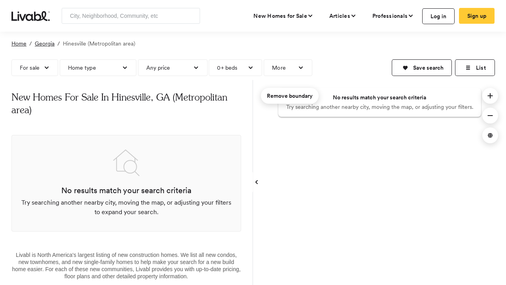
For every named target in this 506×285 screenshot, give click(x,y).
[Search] (191, 16)
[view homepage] (30, 15)
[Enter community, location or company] (131, 16)
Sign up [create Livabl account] (477, 16)
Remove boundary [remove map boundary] (290, 96)
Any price (158, 68)
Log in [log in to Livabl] (438, 16)
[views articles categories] (342, 16)
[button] (421, 68)
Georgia (45, 43)
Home (18, 43)
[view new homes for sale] (283, 16)
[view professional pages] (393, 16)
